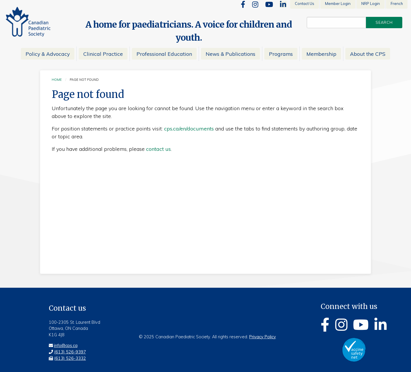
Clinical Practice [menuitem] (103, 54)
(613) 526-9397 (70, 352)
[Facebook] (243, 4)
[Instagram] (255, 4)
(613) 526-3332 (70, 358)
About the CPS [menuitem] (367, 54)
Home (57, 80)
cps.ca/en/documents (189, 128)
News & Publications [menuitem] (230, 54)
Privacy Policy (262, 336)
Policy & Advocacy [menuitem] (48, 54)
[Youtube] (269, 4)
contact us (158, 149)
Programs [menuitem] (281, 54)
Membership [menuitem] (321, 54)
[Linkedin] (283, 4)
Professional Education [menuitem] (164, 54)
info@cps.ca (66, 345)
